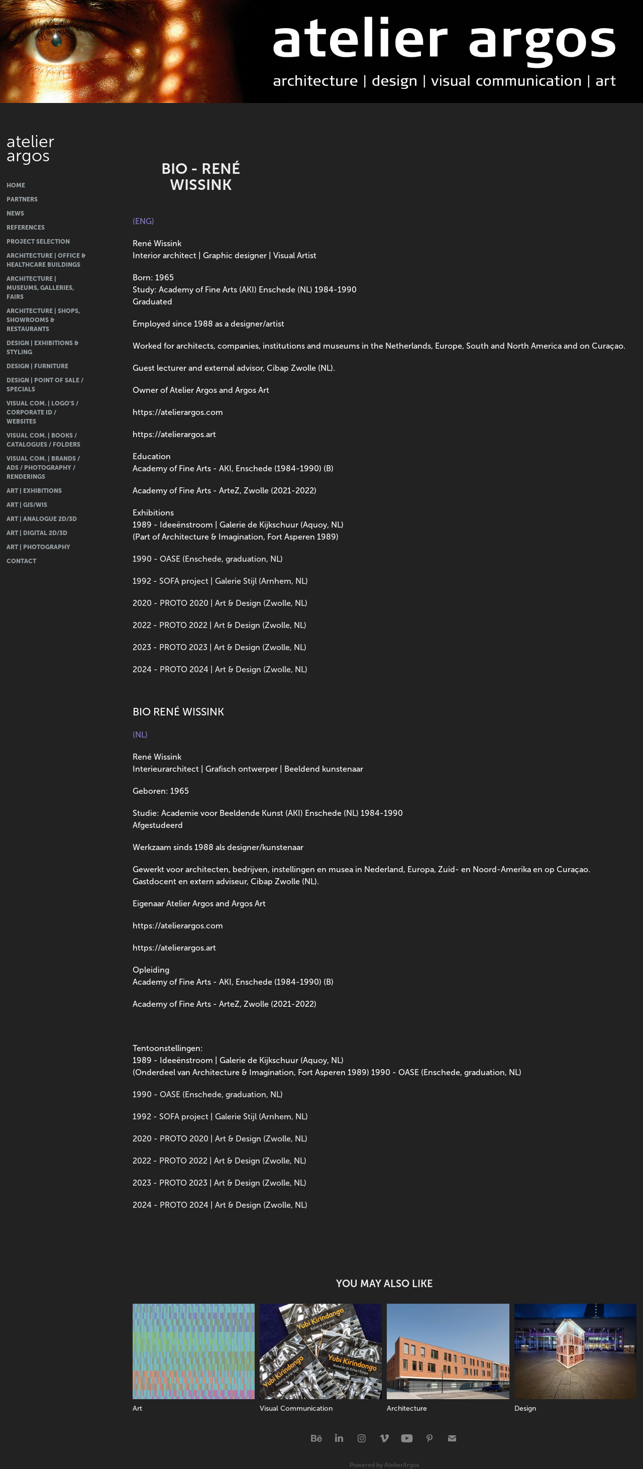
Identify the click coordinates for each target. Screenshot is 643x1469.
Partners (22, 199)
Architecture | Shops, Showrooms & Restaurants (43, 320)
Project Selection (38, 241)
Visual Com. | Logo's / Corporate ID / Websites (42, 412)
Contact (21, 561)
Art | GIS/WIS (27, 504)
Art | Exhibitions (34, 490)
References (26, 227)
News (15, 213)
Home (16, 185)
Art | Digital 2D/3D (37, 533)
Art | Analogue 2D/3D (42, 518)
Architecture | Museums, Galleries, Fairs (40, 287)
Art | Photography (38, 547)
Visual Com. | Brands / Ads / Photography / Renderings (43, 467)
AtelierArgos (401, 1464)
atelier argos (33, 148)
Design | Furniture (37, 366)
